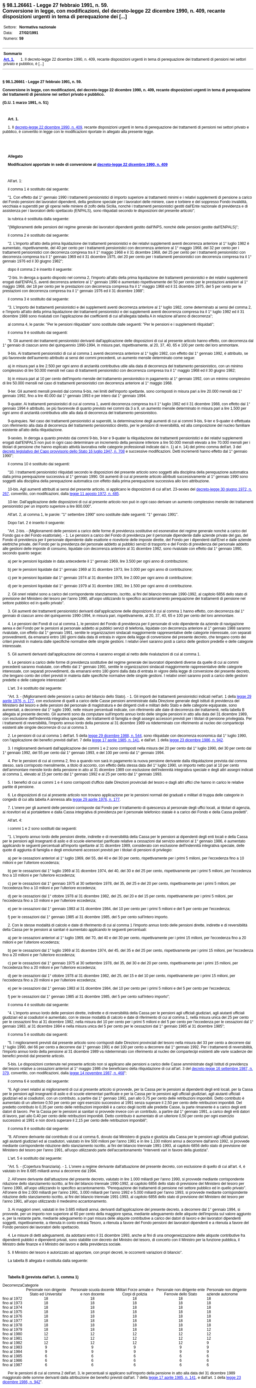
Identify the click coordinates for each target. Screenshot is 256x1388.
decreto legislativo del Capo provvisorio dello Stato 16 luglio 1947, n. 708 (64, 451)
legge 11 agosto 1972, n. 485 (94, 494)
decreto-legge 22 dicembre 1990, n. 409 (48, 127)
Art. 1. (13, 119)
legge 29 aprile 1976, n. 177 (96, 799)
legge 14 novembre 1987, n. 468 (97, 1073)
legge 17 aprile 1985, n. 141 (115, 740)
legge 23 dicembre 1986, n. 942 (196, 740)
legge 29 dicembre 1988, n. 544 (115, 735)
